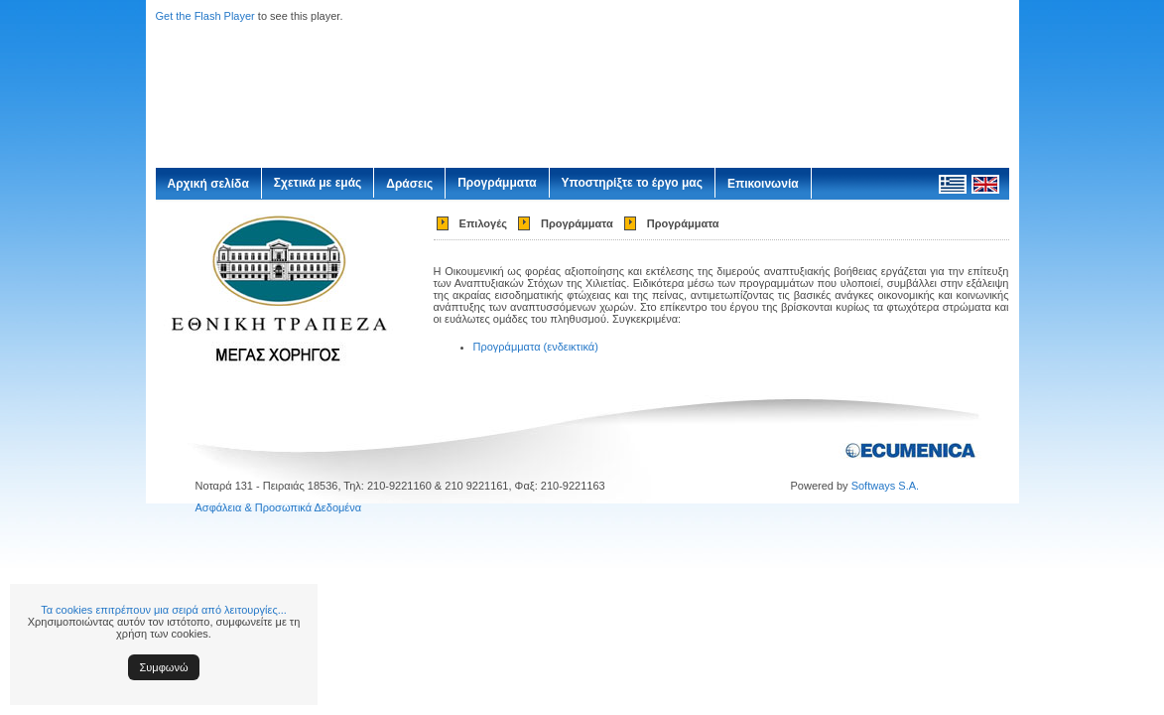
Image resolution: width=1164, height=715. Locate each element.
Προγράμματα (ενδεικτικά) (535, 347)
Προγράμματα (496, 183)
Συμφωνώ (164, 667)
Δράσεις (409, 184)
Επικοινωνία (763, 184)
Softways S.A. (885, 486)
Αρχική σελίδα (208, 184)
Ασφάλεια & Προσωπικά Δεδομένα (278, 507)
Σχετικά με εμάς (318, 183)
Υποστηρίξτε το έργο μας (632, 183)
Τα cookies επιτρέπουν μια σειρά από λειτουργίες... (164, 610)
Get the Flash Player (205, 16)
